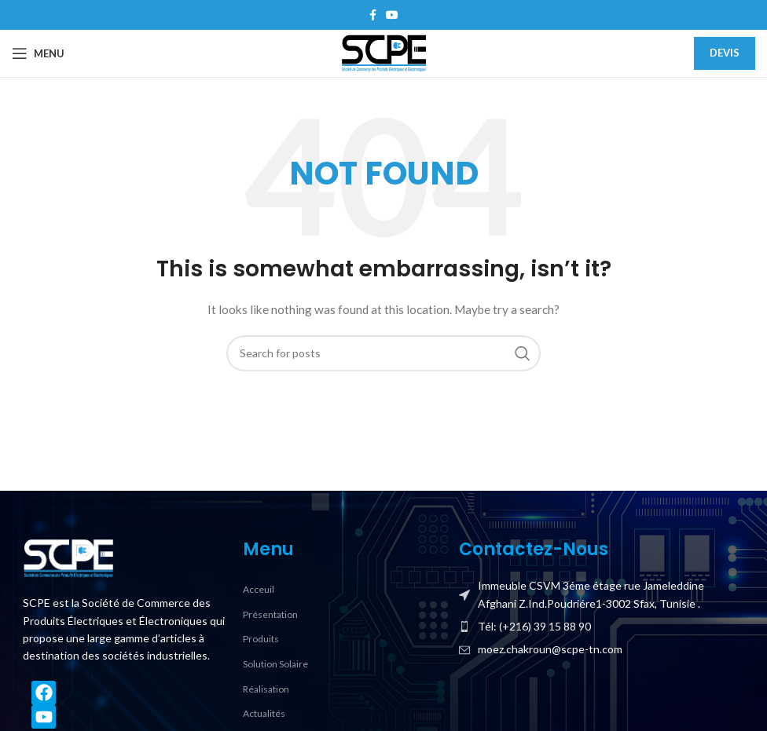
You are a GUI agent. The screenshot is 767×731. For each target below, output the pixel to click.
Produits (261, 639)
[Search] (383, 353)
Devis (724, 52)
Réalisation (266, 689)
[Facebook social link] (373, 15)
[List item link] (601, 626)
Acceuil (258, 589)
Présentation (270, 614)
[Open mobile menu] (38, 53)
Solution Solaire (275, 664)
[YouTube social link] (392, 15)
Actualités (264, 713)
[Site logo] (383, 52)
